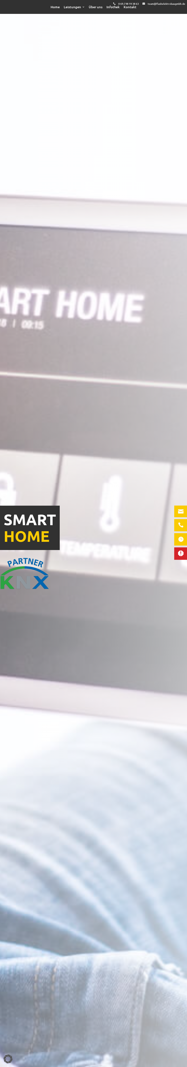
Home (55, 7)
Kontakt (130, 7)
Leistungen (72, 7)
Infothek (113, 7)
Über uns (95, 7)
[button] (8, 1059)
